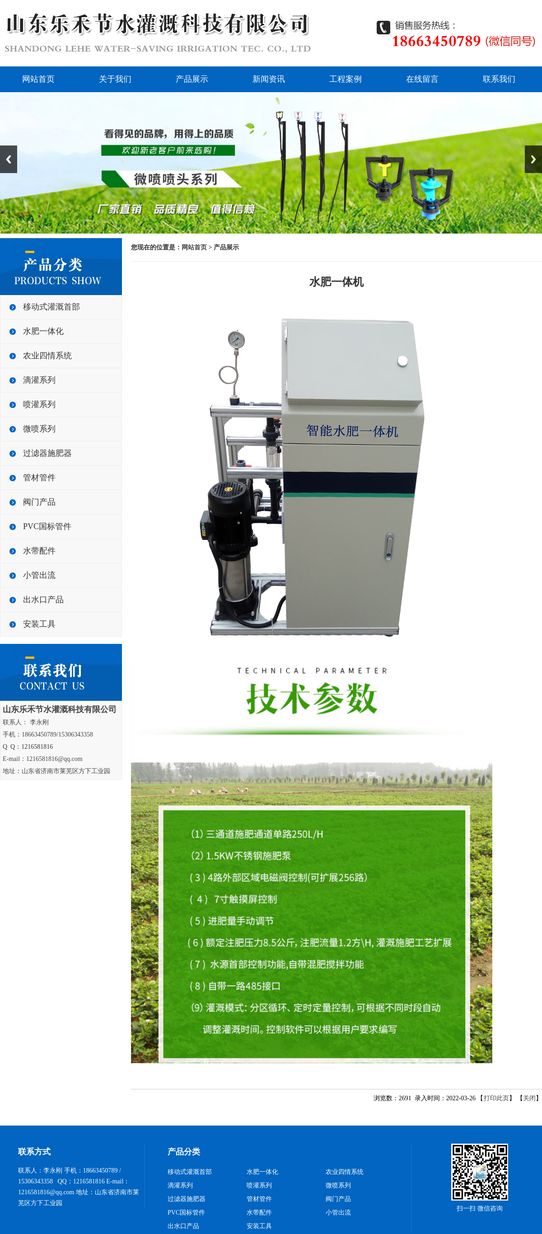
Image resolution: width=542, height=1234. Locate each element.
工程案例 (345, 79)
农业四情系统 (47, 355)
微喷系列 (39, 428)
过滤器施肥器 (47, 453)
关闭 (529, 1098)
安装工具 (39, 624)
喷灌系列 (39, 404)
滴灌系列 (39, 380)
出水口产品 (43, 599)
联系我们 (499, 79)
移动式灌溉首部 (51, 306)
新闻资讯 (268, 79)
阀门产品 (39, 502)
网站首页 (38, 79)
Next (533, 159)
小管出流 (39, 575)
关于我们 (115, 79)
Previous (8, 159)
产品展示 (192, 79)
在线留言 (422, 79)
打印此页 (496, 1098)
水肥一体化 (43, 331)
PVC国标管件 (47, 526)
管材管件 (39, 477)
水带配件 (39, 550)
